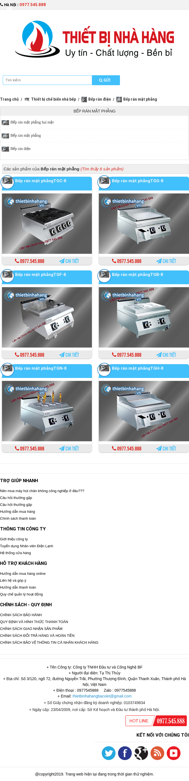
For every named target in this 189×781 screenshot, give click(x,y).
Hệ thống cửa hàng (15, 553)
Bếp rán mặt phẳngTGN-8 (41, 368)
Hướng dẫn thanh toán (18, 587)
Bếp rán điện (96, 99)
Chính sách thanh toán (18, 518)
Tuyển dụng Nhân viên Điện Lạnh (26, 546)
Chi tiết (69, 261)
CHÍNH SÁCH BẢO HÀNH (21, 615)
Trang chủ (9, 99)
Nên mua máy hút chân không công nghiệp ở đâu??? (42, 491)
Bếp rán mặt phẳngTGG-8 (137, 180)
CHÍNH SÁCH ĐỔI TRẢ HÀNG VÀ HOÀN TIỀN (37, 636)
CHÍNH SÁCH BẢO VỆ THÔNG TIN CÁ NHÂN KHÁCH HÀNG (49, 642)
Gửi (104, 80)
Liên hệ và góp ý (13, 580)
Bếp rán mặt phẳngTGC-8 (40, 180)
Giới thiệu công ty (14, 539)
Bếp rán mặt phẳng (136, 99)
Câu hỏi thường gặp (16, 498)
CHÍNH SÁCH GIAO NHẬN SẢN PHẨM (31, 629)
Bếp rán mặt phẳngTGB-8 (137, 274)
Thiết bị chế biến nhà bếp (50, 99)
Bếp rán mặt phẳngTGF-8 (40, 274)
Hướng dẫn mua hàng (17, 511)
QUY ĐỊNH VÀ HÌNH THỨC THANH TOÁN (34, 622)
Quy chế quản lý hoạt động (21, 594)
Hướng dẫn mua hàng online (23, 573)
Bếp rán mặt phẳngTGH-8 (137, 368)
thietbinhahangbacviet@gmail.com (102, 696)
